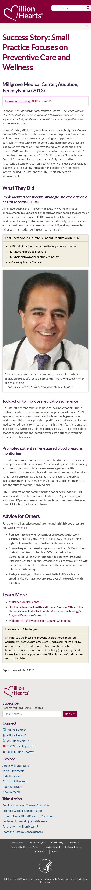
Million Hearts (16, 729)
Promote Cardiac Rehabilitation (22, 810)
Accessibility (17, 842)
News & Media (11, 791)
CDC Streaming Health (21, 746)
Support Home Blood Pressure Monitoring (28, 816)
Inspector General (51, 847)
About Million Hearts (16, 765)
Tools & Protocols (13, 771)
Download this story (29, 101)
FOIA (54, 851)
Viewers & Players (36, 842)
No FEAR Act (41, 851)
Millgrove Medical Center (27, 602)
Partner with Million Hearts (20, 826)
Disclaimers (74, 842)
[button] (86, 26)
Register (70, 713)
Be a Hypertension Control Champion (25, 805)
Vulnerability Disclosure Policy (24, 847)
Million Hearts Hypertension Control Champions (40, 620)
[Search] (71, 8)
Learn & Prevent (12, 786)
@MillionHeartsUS (18, 741)
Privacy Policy (57, 842)
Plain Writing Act (73, 847)
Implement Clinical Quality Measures (25, 821)
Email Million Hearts (20, 752)
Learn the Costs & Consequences (22, 831)
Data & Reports (12, 776)
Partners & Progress (14, 781)
